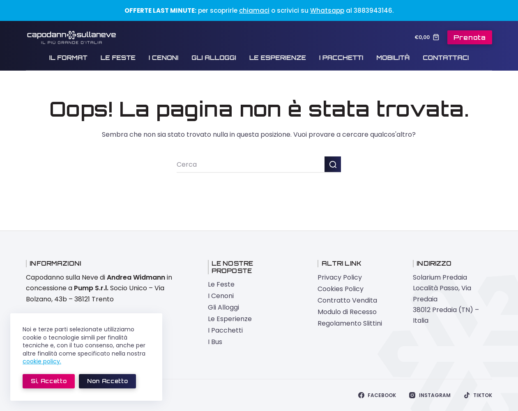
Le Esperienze (277, 58)
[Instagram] (429, 395)
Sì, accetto (49, 381)
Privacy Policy (340, 277)
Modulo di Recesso (347, 312)
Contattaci (446, 58)
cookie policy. (42, 361)
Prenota (470, 37)
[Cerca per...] (251, 164)
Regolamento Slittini (350, 323)
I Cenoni (163, 58)
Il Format (68, 58)
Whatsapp (327, 10)
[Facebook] (377, 395)
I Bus (215, 342)
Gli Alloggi (213, 58)
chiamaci (254, 10)
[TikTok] (478, 395)
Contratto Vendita (347, 300)
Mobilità (393, 58)
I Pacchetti (341, 58)
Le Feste (118, 58)
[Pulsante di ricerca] (333, 164)
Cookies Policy (341, 289)
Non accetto (107, 381)
